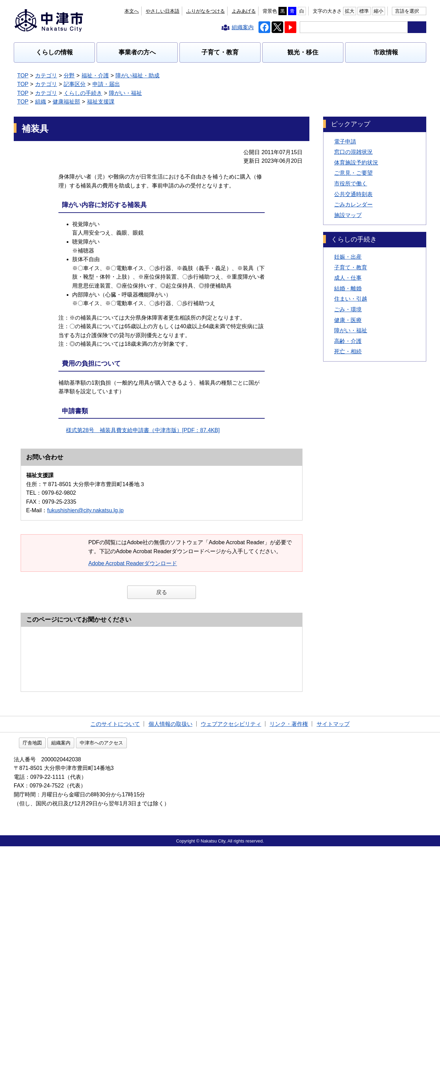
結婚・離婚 (348, 288)
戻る (161, 592)
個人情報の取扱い (170, 949)
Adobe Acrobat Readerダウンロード (136, 563)
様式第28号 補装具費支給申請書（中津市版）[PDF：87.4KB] (143, 430)
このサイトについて (115, 949)
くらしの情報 (54, 52)
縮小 (378, 11)
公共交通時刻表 (353, 194)
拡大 (349, 11)
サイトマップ (333, 949)
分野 (69, 75)
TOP (23, 75)
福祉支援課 (100, 102)
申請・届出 (106, 84)
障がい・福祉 (125, 93)
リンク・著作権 (289, 949)
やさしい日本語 (162, 11)
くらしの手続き (83, 93)
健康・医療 (348, 320)
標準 (364, 11)
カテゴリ (46, 75)
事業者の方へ (137, 52)
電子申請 (345, 141)
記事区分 (75, 84)
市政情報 (385, 52)
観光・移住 (302, 52)
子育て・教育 (220, 52)
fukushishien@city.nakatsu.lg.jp (85, 510)
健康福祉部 (66, 102)
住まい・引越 (350, 299)
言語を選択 (407, 11)
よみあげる (244, 11)
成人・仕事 (348, 278)
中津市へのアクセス (145, 969)
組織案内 (104, 969)
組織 (40, 102)
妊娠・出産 (348, 257)
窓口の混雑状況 (353, 152)
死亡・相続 (348, 351)
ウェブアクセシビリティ (231, 949)
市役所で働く (350, 183)
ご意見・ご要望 (353, 173)
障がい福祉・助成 (138, 75)
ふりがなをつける (205, 11)
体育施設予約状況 (356, 162)
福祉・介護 (95, 75)
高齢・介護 (348, 341)
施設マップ (348, 215)
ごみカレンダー (353, 204)
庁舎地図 (76, 969)
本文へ (131, 11)
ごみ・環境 (348, 309)
